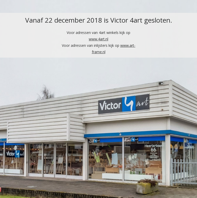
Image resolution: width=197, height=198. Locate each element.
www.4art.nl (98, 39)
